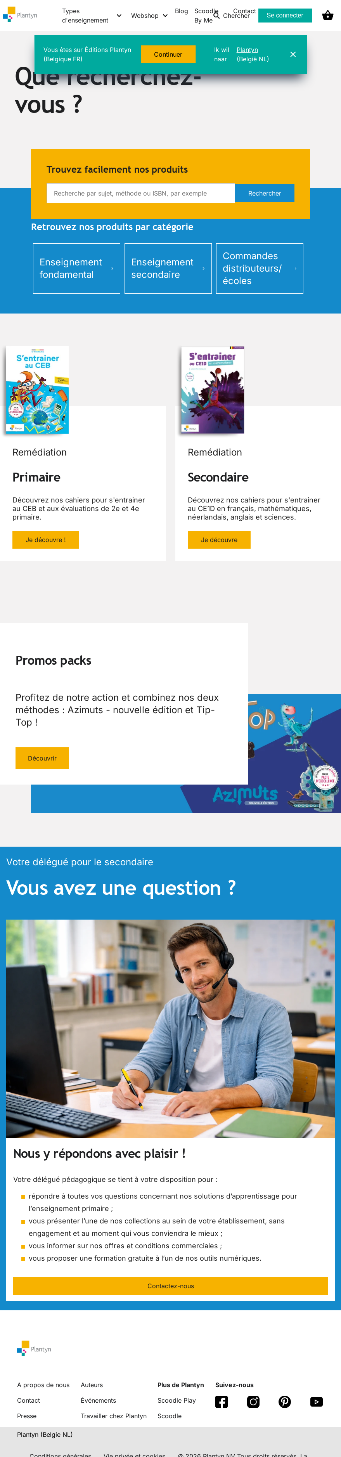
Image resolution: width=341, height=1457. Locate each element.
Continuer (168, 54)
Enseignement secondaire (168, 268)
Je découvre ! (46, 540)
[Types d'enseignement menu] (92, 15)
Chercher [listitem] (231, 15)
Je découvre (219, 540)
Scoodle (170, 1416)
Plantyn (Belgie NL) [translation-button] (45, 1434)
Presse (26, 1416)
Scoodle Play (177, 1400)
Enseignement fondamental (77, 268)
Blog (181, 11)
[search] (141, 193)
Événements (98, 1400)
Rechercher (264, 193)
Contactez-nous (170, 1286)
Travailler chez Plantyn (114, 1416)
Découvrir (42, 758)
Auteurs (92, 1385)
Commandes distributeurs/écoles (260, 268)
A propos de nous (43, 1385)
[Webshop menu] (150, 15)
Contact (28, 1400)
